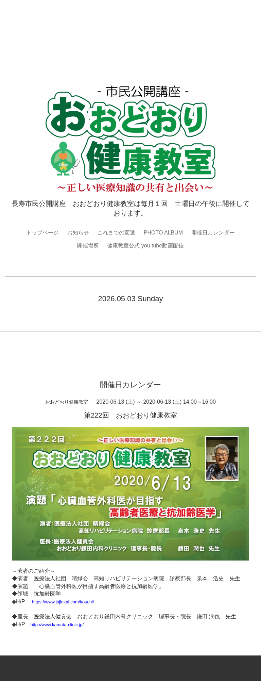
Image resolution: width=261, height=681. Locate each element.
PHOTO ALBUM (163, 233)
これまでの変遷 (116, 233)
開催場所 (88, 245)
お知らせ (78, 233)
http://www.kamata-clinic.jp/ (57, 624)
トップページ (42, 233)
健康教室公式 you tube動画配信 (145, 245)
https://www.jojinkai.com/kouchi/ (63, 601)
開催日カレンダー (213, 233)
